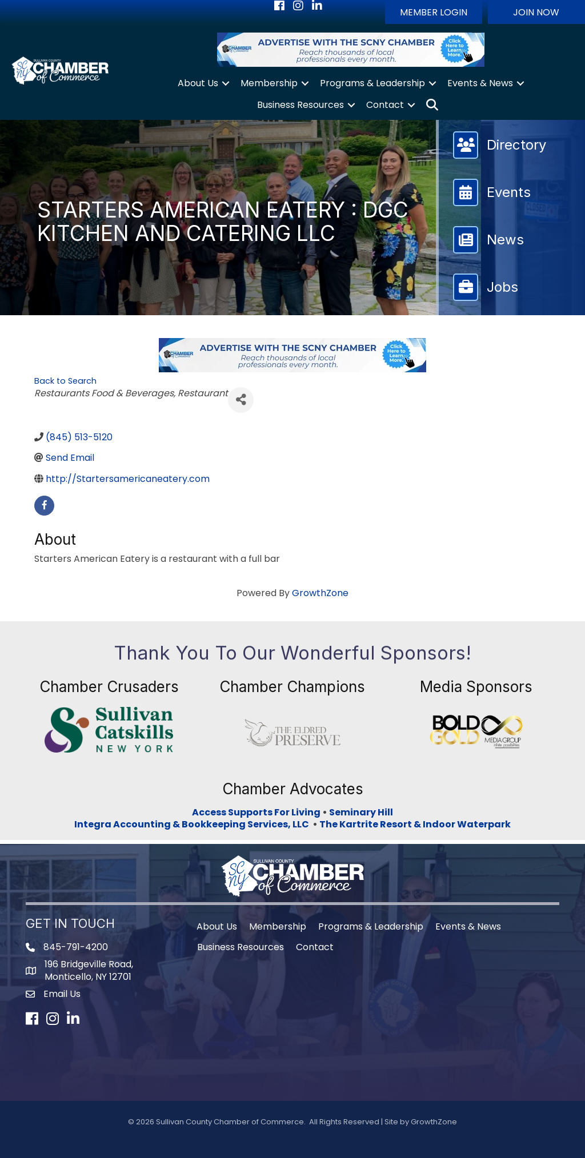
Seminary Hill (361, 812)
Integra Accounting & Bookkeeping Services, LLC (193, 824)
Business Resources (300, 104)
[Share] (241, 400)
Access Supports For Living (256, 812)
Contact (385, 104)
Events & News (480, 83)
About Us (198, 83)
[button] (433, 12)
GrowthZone (320, 593)
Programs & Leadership (372, 83)
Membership (269, 83)
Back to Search (65, 381)
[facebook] (44, 506)
